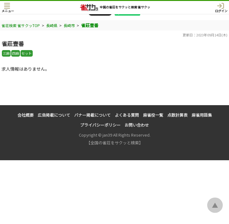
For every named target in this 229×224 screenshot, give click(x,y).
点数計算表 (177, 115)
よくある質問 (127, 115)
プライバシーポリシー (100, 125)
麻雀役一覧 (153, 115)
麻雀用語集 (202, 115)
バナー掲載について (92, 115)
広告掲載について (54, 115)
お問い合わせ (137, 125)
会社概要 (25, 115)
